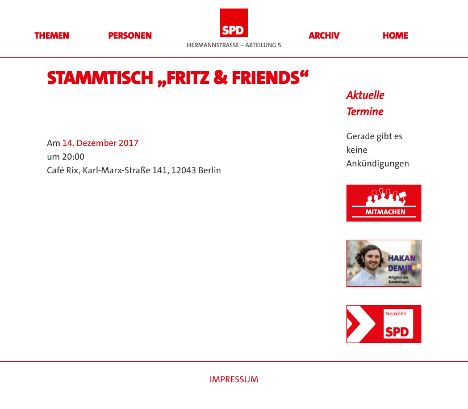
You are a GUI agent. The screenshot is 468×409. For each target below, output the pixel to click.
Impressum (234, 380)
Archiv (324, 36)
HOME (395, 36)
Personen (129, 36)
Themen (51, 36)
